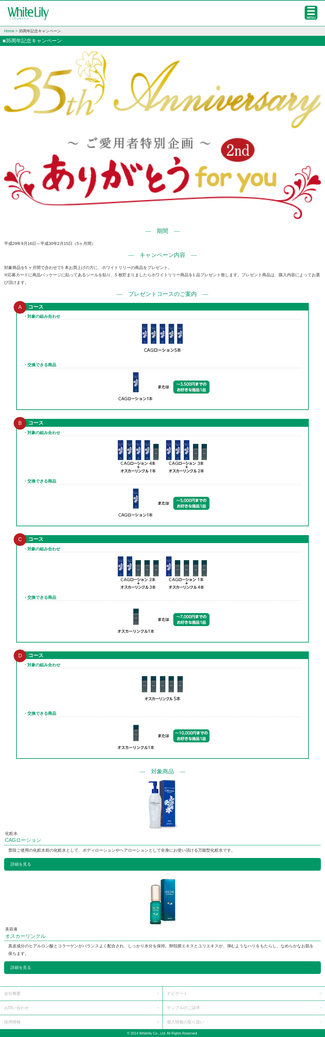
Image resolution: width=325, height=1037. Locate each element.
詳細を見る (20, 864)
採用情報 (12, 1022)
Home (9, 31)
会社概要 (12, 993)
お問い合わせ (16, 1007)
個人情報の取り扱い (185, 1022)
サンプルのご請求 (183, 1007)
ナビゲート (177, 993)
